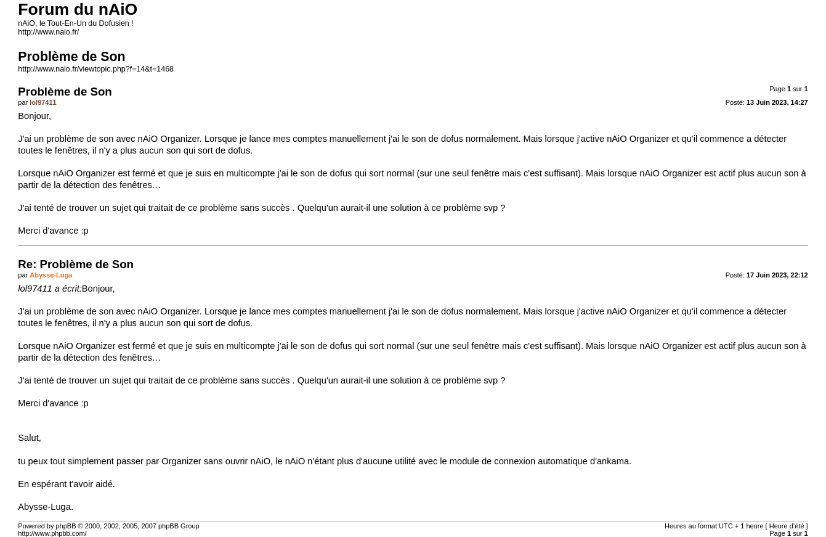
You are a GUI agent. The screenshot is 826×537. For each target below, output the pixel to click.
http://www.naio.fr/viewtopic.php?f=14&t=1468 (96, 69)
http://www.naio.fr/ (48, 32)
